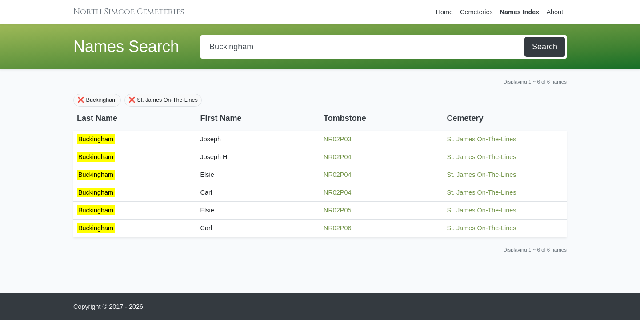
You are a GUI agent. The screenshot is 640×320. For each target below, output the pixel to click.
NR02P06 (337, 228)
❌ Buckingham (97, 100)
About (554, 12)
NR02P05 (337, 210)
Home (444, 12)
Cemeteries (476, 12)
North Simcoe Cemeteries (128, 11)
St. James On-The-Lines (481, 139)
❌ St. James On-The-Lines (163, 100)
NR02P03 (337, 139)
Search (544, 46)
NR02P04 (337, 156)
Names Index (520, 12)
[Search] (363, 47)
